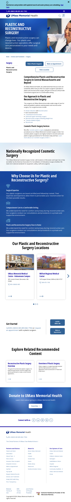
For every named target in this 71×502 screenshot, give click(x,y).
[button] (68, 276)
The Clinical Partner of (22, 441)
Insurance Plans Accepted (13, 461)
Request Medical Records (12, 474)
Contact (30, 456)
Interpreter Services (11, 464)
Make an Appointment (54, 64)
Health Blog (12, 479)
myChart (8, 469)
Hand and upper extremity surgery (36, 116)
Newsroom (31, 466)
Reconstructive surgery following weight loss (39, 118)
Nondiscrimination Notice (34, 469)
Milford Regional (54, 466)
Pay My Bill (9, 471)
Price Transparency (11, 482)
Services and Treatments (17, 57)
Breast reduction (31, 111)
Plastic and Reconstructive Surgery (11, 70)
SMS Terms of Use (19, 491)
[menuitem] (12, 70)
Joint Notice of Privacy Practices (29, 491)
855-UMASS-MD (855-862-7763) (17, 11)
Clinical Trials (10, 456)
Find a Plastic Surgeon (35, 64)
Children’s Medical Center (56, 456)
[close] (68, 2)
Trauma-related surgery (33, 120)
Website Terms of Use (9, 491)
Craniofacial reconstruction (34, 114)
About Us (31, 448)
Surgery (28, 57)
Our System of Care (56, 448)
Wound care (29, 122)
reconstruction (43, 111)
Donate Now (36, 406)
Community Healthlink (55, 469)
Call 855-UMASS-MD (57, 322)
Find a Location (44, 70)
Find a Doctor (9, 459)
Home (7, 57)
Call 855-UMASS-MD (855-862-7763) (19, 328)
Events (29, 461)
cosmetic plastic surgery (36, 130)
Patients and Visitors (13, 448)
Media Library (31, 464)
